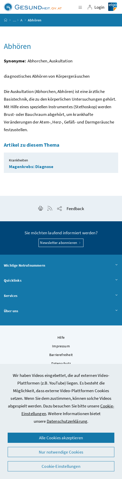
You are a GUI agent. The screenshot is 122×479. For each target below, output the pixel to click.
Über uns (61, 311)
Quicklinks (61, 280)
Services (61, 295)
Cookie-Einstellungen (61, 466)
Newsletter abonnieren (61, 242)
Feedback (75, 208)
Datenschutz (61, 363)
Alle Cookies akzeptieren (61, 438)
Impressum (61, 346)
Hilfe (61, 337)
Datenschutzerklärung (67, 421)
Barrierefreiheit (61, 354)
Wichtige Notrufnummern (61, 265)
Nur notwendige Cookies (61, 452)
